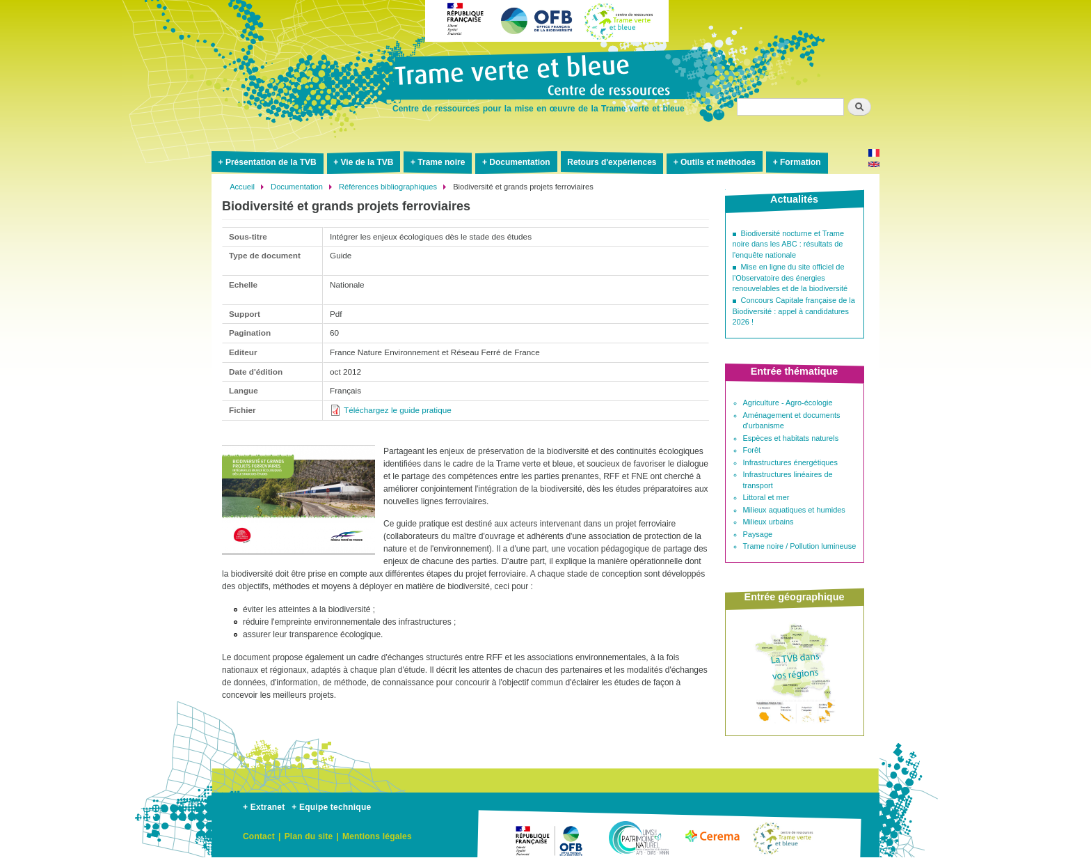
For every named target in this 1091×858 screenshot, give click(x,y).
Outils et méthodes (718, 162)
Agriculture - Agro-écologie (788, 402)
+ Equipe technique (331, 807)
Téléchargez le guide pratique (398, 409)
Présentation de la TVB (271, 162)
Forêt (752, 450)
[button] (298, 560)
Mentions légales (377, 836)
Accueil (242, 186)
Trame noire (441, 162)
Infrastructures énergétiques (790, 462)
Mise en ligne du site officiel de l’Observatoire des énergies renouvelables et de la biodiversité (790, 277)
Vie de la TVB (367, 162)
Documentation (519, 162)
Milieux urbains (768, 521)
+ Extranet (264, 807)
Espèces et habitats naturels (791, 438)
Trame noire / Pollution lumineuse (800, 546)
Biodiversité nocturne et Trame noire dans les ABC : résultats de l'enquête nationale (789, 244)
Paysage (758, 534)
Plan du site (309, 836)
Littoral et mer (766, 497)
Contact (259, 836)
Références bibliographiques (388, 186)
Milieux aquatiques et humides (794, 510)
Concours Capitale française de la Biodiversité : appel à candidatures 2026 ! (794, 311)
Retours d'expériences (611, 162)
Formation (800, 162)
